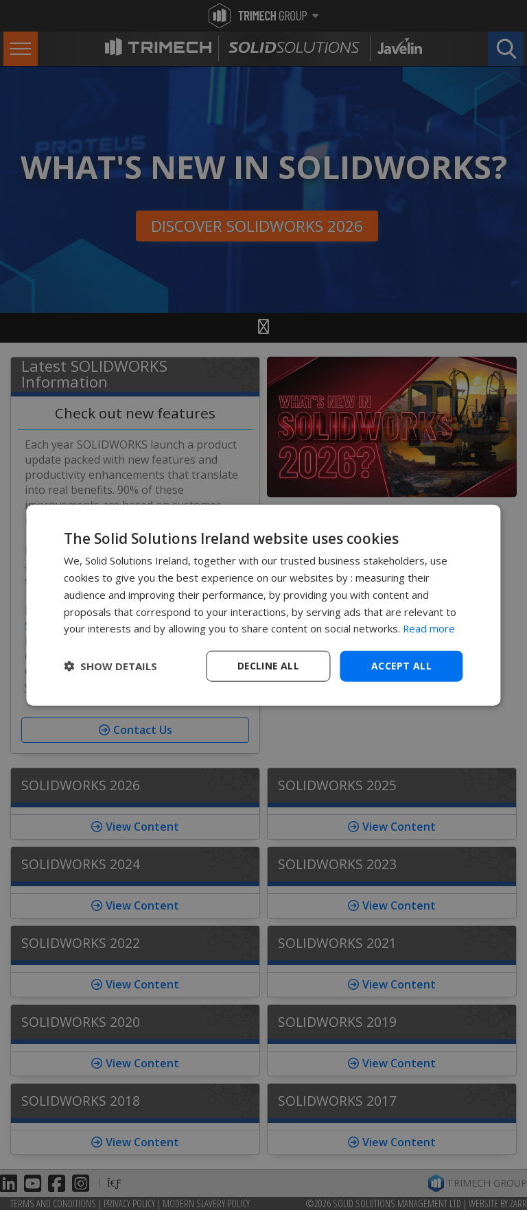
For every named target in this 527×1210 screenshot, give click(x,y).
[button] (110, 666)
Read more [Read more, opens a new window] (429, 628)
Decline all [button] (268, 665)
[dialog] (263, 605)
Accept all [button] (401, 665)
